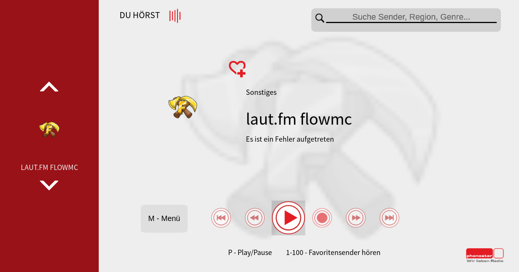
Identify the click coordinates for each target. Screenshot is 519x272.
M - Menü (164, 218)
